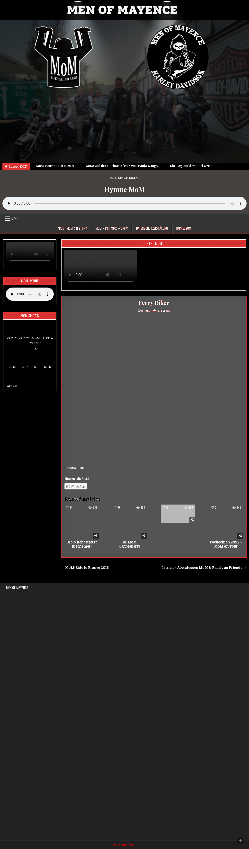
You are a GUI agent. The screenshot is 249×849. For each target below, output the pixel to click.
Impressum (183, 228)
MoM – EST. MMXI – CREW (112, 228)
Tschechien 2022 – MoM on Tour (225, 544)
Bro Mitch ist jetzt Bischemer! (81, 544)
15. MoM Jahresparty (129, 544)
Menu (14, 218)
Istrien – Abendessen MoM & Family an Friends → (204, 567)
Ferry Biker (153, 302)
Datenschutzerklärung (152, 228)
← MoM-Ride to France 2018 (85, 567)
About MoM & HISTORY (72, 228)
